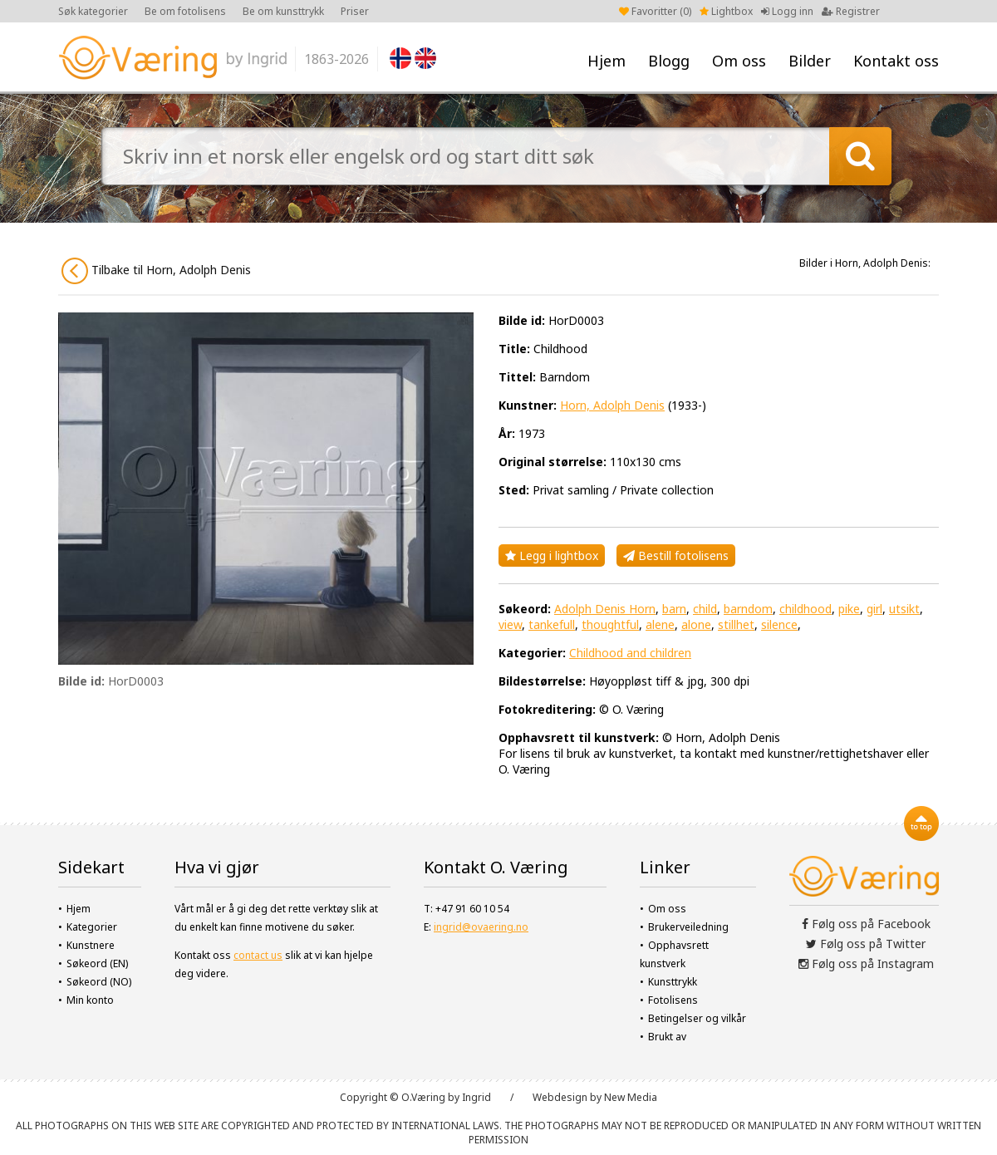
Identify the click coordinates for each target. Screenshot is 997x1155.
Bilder (809, 61)
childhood (805, 609)
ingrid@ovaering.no (481, 927)
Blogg (669, 61)
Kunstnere (90, 945)
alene (660, 624)
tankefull (551, 624)
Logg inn (787, 11)
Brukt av (667, 1037)
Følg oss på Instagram (866, 963)
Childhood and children (630, 653)
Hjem (606, 61)
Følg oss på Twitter (866, 943)
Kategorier (91, 927)
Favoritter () (655, 11)
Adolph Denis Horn (605, 609)
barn (674, 609)
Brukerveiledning (688, 927)
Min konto (90, 1000)
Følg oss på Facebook (866, 923)
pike (849, 609)
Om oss (739, 61)
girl (874, 609)
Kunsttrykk (672, 982)
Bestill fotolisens (676, 555)
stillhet (736, 624)
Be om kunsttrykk (283, 11)
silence (779, 624)
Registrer (851, 11)
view (510, 624)
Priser (355, 11)
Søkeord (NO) (98, 982)
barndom (748, 609)
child (705, 609)
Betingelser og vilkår (697, 1018)
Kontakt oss (896, 61)
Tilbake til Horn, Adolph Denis (156, 271)
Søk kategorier (93, 11)
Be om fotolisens (185, 11)
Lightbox (726, 11)
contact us (257, 955)
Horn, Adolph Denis (612, 405)
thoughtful (610, 624)
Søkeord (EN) (97, 963)
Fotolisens (673, 1000)
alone (696, 624)
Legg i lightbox (551, 555)
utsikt (904, 609)
